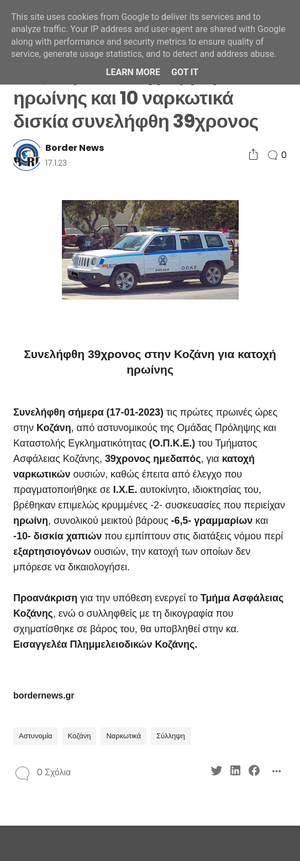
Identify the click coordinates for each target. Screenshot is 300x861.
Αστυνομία (35, 736)
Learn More (133, 72)
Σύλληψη (170, 736)
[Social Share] (253, 155)
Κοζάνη (79, 736)
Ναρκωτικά (123, 736)
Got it (184, 72)
